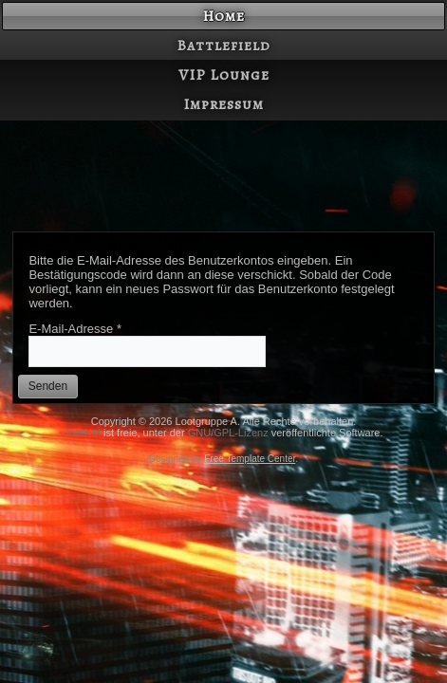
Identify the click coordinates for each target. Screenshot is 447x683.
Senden (47, 386)
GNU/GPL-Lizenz (228, 432)
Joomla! (82, 432)
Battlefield (223, 45)
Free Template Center (249, 458)
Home (223, 16)
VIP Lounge (224, 75)
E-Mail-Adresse (74, 329)
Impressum (223, 104)
